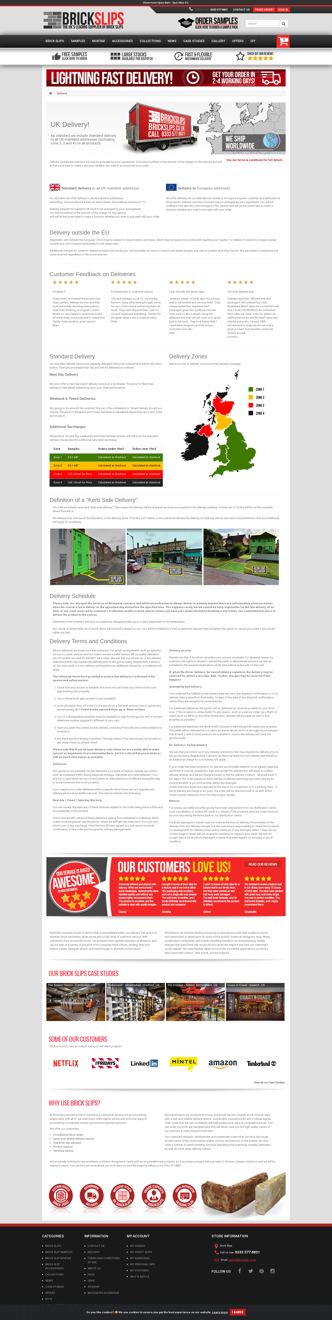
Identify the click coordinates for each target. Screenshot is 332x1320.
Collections (54, 1274)
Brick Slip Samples (58, 1252)
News (49, 1280)
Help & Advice (139, 1276)
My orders (137, 1246)
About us (94, 1268)
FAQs (91, 1274)
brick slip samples (193, 1126)
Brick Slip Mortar (58, 1258)
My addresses (140, 1258)
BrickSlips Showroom (103, 1292)
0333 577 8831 (219, 9)
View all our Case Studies (269, 1082)
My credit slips (141, 1252)
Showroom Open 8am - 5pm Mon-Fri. (166, 2)
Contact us (241, 9)
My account (138, 1236)
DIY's (48, 1299)
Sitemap (93, 1286)
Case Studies (54, 1286)
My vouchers (139, 1270)
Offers (50, 1292)
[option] (66, 1063)
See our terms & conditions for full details (254, 160)
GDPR (91, 1280)
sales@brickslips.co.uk (242, 1259)
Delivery (94, 1252)
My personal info (142, 1264)
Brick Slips (53, 1246)
